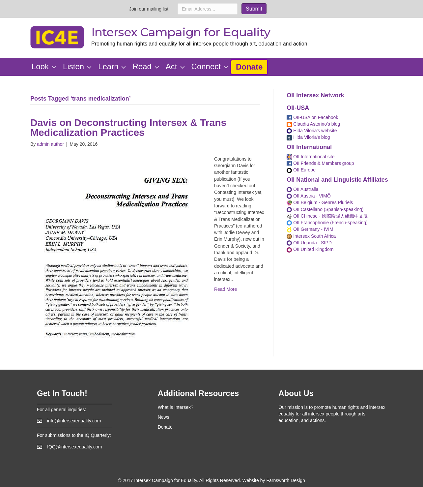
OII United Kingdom (310, 249)
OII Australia (302, 189)
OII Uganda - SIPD (309, 242)
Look (40, 66)
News (163, 417)
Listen (73, 66)
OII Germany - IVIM (310, 229)
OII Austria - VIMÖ (308, 195)
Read (141, 66)
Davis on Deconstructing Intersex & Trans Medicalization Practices (128, 127)
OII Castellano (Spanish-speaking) (325, 209)
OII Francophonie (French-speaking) (327, 222)
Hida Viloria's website (312, 130)
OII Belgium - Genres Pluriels (320, 202)
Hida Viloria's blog (308, 137)
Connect (206, 66)
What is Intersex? (175, 407)
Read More (225, 289)
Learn (108, 66)
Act (171, 66)
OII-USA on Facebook (312, 117)
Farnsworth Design (285, 480)
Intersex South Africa (311, 236)
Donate (249, 66)
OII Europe (301, 169)
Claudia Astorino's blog (313, 124)
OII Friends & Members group (320, 163)
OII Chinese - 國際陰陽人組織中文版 (327, 216)
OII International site (310, 156)
